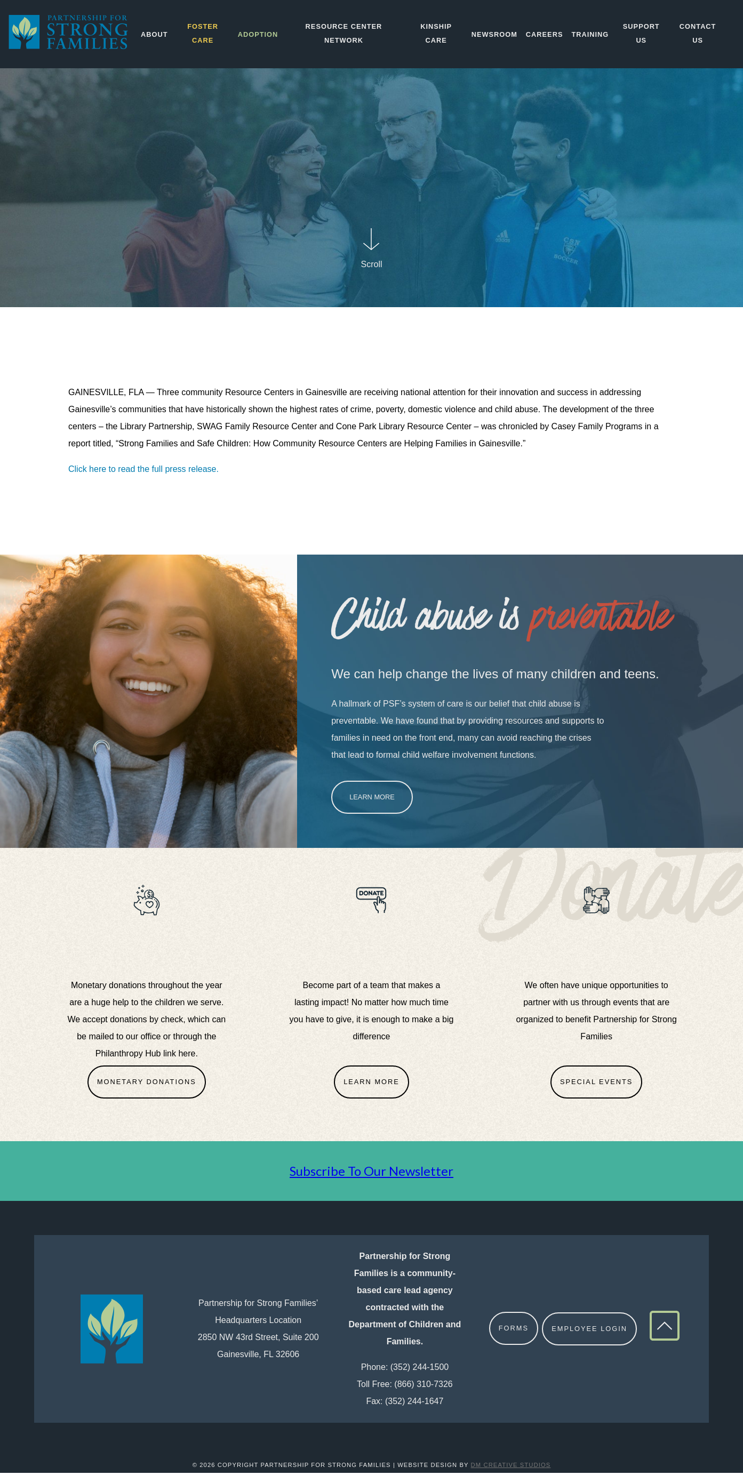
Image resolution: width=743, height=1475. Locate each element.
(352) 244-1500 (419, 1369)
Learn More (372, 799)
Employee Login (590, 1331)
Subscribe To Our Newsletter (371, 1173)
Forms (514, 1331)
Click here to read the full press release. (144, 471)
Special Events (596, 1084)
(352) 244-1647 (414, 1403)
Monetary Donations (146, 1084)
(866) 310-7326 (423, 1386)
